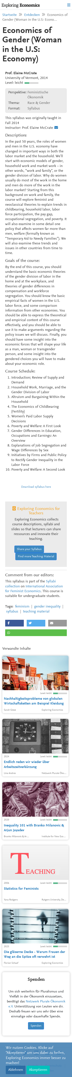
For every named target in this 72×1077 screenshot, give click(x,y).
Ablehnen (15, 1070)
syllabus (12, 611)
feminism (22, 606)
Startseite (9, 15)
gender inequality (47, 606)
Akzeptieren (38, 1070)
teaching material (36, 611)
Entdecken (32, 15)
